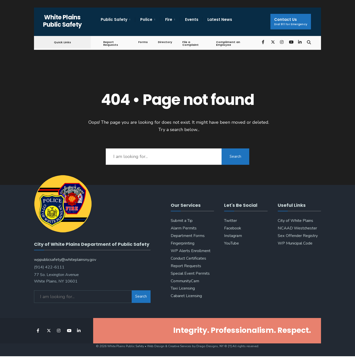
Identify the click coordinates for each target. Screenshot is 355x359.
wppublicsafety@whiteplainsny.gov (65, 259)
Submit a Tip (182, 220)
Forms (143, 42)
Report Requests (110, 43)
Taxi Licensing (183, 288)
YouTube (231, 243)
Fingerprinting (182, 243)
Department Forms (188, 235)
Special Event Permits (190, 273)
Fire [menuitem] (168, 19)
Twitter (230, 220)
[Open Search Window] (308, 41)
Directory (165, 42)
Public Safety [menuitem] (114, 19)
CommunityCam (185, 281)
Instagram (233, 235)
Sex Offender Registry (298, 235)
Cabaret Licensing (186, 296)
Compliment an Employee (228, 43)
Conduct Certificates (188, 258)
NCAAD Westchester (297, 228)
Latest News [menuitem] (219, 19)
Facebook (232, 228)
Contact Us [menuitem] (290, 21)
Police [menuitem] (146, 19)
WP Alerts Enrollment (190, 251)
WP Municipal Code (295, 243)
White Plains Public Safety (62, 21)
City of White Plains (295, 220)
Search (235, 156)
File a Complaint (190, 43)
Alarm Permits (184, 228)
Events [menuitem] (191, 19)
